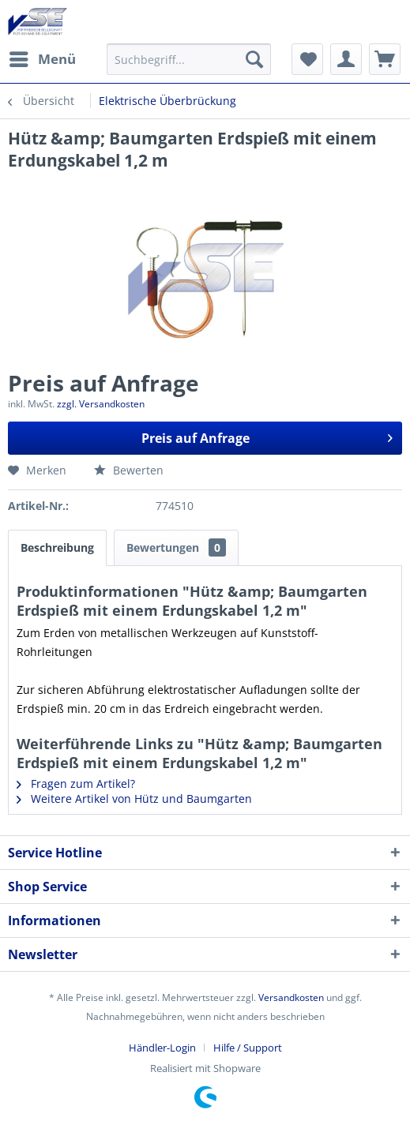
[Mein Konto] (346, 59)
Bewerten (129, 470)
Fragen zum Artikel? (76, 783)
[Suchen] (254, 59)
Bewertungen (176, 547)
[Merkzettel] (307, 59)
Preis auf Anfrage (267, 436)
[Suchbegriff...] (189, 59)
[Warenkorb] (385, 59)
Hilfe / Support (247, 1047)
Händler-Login (162, 1047)
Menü (42, 57)
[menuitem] (42, 59)
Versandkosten (291, 997)
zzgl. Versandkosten (101, 404)
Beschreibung (57, 547)
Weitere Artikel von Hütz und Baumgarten (134, 798)
